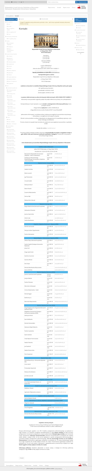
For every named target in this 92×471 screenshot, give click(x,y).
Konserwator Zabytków (10, 43)
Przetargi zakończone (9, 96)
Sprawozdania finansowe (9, 126)
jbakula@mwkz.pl (59, 278)
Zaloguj (47, 465)
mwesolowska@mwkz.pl (61, 267)
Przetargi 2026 (11, 93)
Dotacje (9, 68)
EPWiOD (9, 75)
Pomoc (73, 7)
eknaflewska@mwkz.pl (60, 319)
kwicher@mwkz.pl (59, 259)
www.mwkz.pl (47, 67)
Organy (7, 41)
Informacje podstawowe (11, 36)
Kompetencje (10, 64)
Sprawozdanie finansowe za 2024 (11, 151)
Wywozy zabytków (11, 70)
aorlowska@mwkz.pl (60, 210)
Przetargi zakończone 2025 (11, 100)
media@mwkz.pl (51, 128)
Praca (8, 34)
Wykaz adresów (80, 49)
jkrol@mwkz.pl (58, 248)
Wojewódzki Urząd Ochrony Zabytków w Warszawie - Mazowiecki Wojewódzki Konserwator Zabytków (22, 8)
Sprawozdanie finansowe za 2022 (11, 144)
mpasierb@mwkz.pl (60, 188)
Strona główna (9, 16)
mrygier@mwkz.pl (59, 294)
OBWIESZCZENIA (11, 79)
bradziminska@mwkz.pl (61, 206)
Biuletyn (77, 43)
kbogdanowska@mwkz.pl (61, 307)
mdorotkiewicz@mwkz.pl (61, 372)
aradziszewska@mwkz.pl (61, 382)
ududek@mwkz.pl (59, 181)
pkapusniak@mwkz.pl (60, 368)
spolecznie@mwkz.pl (60, 413)
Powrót (22, 458)
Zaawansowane (83, 2)
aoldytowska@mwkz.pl (60, 392)
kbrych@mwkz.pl (59, 184)
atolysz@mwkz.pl (59, 240)
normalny (7, 2)
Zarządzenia (10, 83)
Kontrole (9, 66)
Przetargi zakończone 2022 (11, 107)
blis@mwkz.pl (58, 297)
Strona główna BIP (11, 32)
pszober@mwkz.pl (59, 230)
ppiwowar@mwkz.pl (60, 282)
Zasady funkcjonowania (11, 54)
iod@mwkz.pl (58, 398)
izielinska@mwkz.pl (59, 270)
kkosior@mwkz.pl (59, 315)
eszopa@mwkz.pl (59, 263)
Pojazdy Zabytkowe (11, 77)
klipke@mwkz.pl (59, 252)
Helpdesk (22, 19)
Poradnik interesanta (80, 30)
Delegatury (10, 46)
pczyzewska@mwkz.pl (60, 331)
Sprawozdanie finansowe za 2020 (11, 137)
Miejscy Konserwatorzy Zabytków (10, 50)
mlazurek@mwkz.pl (59, 173)
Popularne (77, 23)
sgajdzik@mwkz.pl (59, 244)
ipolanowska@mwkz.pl (60, 177)
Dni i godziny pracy (11, 38)
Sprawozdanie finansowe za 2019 (11, 133)
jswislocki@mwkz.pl (60, 346)
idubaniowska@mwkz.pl (61, 290)
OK (64, 468)
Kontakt (59, 7)
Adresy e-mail (78, 47)
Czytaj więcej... (58, 468)
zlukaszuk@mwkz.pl (60, 403)
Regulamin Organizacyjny (10, 59)
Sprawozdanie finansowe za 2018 (11, 130)
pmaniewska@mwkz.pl (60, 234)
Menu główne (9, 22)
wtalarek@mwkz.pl (59, 388)
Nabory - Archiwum (11, 123)
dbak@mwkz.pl (58, 196)
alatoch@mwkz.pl (59, 364)
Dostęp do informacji (79, 33)
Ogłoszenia (10, 72)
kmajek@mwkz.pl (59, 327)
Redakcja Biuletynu (81, 45)
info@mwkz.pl (58, 154)
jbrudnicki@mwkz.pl (60, 165)
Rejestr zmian (66, 7)
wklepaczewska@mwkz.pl (61, 301)
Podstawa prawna (11, 62)
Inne (6, 85)
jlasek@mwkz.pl (59, 274)
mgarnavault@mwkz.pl (60, 226)
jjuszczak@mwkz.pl (59, 375)
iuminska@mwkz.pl (59, 169)
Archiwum (9, 56)
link (27, 24)
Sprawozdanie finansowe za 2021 (11, 141)
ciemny (15, 2)
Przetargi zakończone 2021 (11, 103)
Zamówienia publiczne (11, 88)
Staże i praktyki (11, 121)
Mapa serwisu (51, 7)
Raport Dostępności (12, 81)
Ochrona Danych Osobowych (80, 40)
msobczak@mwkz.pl (60, 200)
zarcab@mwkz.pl (59, 218)
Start (8, 24)
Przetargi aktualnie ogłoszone (11, 90)
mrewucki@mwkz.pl (60, 360)
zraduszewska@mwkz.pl (61, 192)
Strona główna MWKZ (10, 29)
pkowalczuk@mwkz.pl (60, 354)
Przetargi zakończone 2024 (11, 114)
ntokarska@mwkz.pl (60, 342)
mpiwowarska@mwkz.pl (61, 311)
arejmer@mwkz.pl (59, 338)
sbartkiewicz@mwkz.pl (60, 220)
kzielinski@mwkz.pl (59, 334)
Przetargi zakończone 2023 (11, 110)
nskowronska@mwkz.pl (60, 350)
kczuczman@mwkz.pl (60, 256)
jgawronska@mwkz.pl (60, 214)
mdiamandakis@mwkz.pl (61, 323)
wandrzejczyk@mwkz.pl (61, 286)
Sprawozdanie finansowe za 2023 (11, 148)
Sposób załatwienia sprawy (81, 36)
